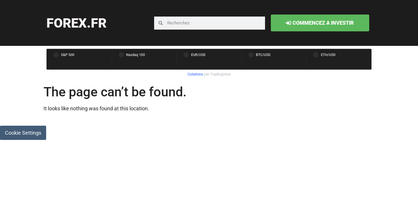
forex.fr (76, 23)
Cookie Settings (23, 133)
